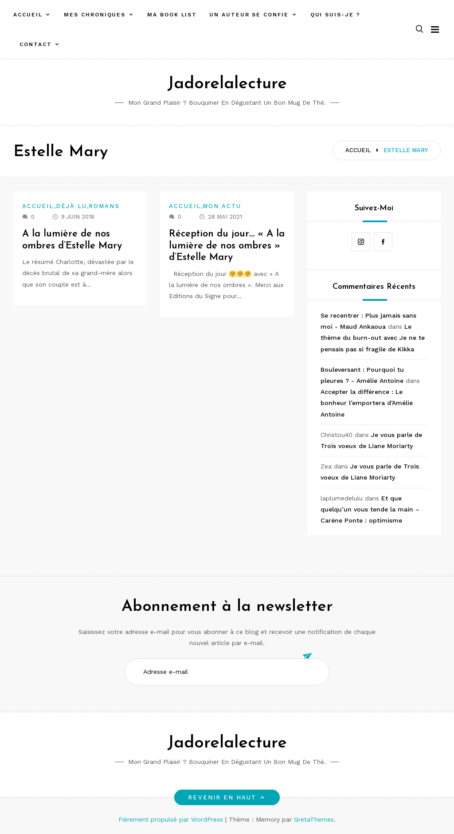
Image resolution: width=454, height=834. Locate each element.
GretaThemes (314, 819)
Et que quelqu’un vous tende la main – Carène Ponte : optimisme (370, 509)
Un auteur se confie (248, 15)
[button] (419, 29)
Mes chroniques (94, 15)
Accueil (27, 15)
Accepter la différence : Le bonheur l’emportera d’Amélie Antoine (367, 402)
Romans (104, 206)
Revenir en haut (227, 797)
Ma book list (172, 15)
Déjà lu (71, 206)
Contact (35, 44)
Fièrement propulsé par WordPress (171, 819)
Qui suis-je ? (335, 15)
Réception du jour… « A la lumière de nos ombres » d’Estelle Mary (223, 246)
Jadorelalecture (227, 84)
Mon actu (222, 206)
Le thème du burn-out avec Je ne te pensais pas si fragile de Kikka (373, 337)
